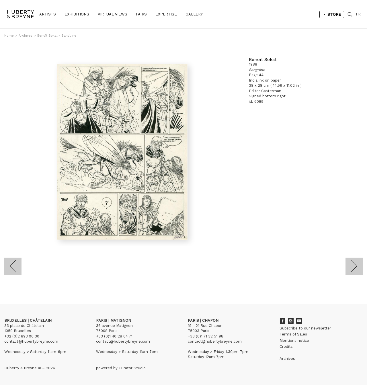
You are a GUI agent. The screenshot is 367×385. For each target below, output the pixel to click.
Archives (25, 35)
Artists (47, 14)
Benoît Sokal (262, 59)
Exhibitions (77, 14)
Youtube (299, 321)
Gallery (194, 14)
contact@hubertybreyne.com (31, 341)
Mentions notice (294, 340)
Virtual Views (112, 14)
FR (358, 14)
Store (332, 14)
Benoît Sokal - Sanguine (56, 35)
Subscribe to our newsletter (305, 328)
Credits (286, 346)
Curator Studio (132, 368)
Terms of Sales (293, 334)
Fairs (141, 14)
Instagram (291, 321)
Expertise (166, 14)
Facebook (282, 321)
